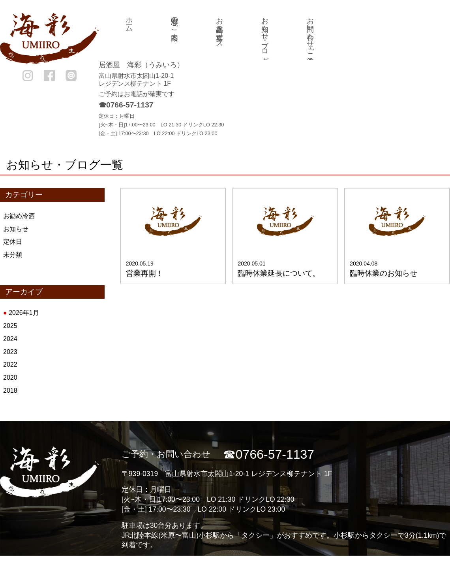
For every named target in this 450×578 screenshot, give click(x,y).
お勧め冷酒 (19, 216)
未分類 (12, 254)
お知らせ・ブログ (265, 36)
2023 (10, 351)
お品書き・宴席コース (219, 28)
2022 (10, 364)
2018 (10, 390)
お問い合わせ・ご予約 (310, 32)
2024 (10, 338)
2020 (10, 377)
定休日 (12, 241)
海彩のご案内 (174, 20)
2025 (10, 325)
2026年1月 (24, 312)
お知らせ (15, 229)
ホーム (129, 20)
